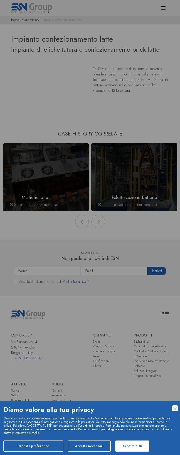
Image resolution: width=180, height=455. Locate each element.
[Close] (175, 408)
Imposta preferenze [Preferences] (33, 446)
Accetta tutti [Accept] (132, 446)
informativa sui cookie (25, 433)
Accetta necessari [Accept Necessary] (89, 446)
